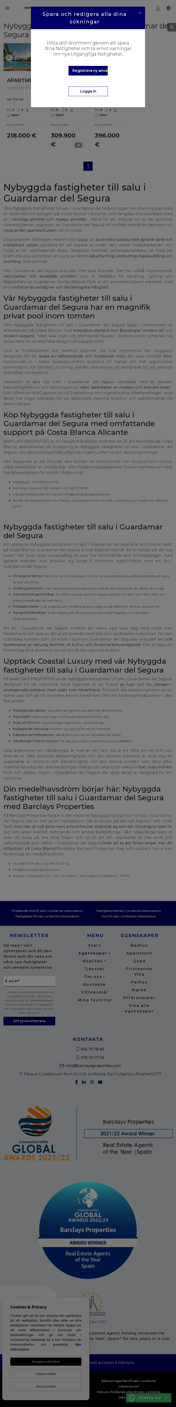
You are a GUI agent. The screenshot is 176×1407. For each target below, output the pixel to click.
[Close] (140, 13)
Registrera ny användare (90, 70)
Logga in (88, 91)
